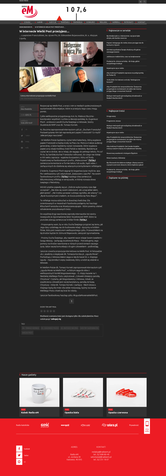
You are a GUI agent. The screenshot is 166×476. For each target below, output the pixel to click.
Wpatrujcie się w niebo (115, 68)
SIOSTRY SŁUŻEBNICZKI (89, 328)
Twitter (27, 135)
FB (26, 129)
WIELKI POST (27, 333)
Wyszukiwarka (145, 2)
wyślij (26, 147)
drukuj (27, 141)
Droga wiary (111, 116)
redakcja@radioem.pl (101, 452)
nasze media (23, 0)
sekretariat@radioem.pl (101, 457)
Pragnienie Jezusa (114, 121)
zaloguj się (56, 319)
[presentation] (27, 465)
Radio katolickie (22, 425)
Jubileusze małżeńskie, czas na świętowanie (123, 57)
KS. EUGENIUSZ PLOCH (50, 328)
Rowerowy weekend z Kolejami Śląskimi (122, 153)
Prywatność (134, 425)
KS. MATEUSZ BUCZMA (69, 328)
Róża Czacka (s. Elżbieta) (116, 158)
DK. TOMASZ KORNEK (30, 328)
